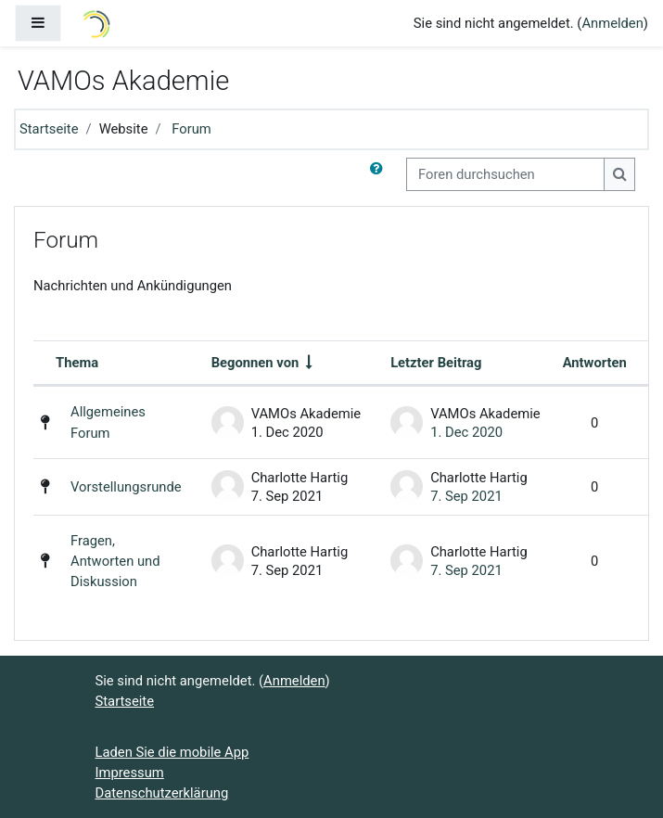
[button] (380, 174)
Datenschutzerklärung (162, 793)
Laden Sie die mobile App (172, 752)
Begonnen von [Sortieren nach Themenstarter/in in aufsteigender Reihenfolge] (255, 362)
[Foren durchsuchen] (505, 174)
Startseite (49, 129)
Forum (191, 129)
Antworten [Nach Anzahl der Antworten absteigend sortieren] (595, 362)
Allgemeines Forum (108, 422)
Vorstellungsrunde (126, 487)
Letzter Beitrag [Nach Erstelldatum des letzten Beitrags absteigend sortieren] (435, 362)
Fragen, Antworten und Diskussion (115, 561)
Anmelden (612, 23)
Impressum (130, 772)
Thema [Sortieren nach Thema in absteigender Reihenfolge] (77, 362)
